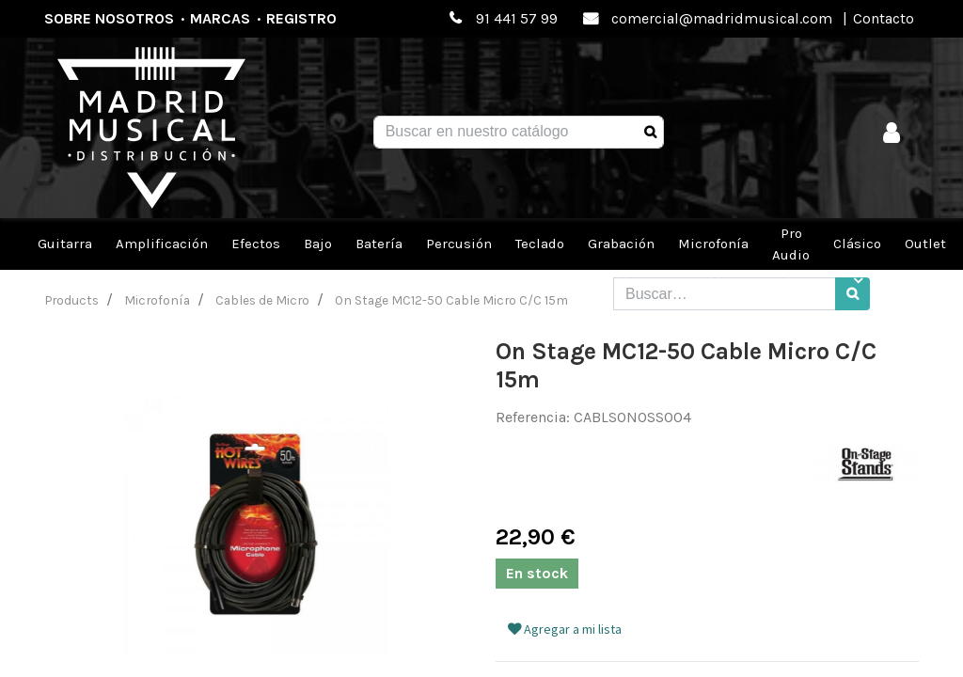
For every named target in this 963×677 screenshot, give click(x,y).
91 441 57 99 (517, 18)
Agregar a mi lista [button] (565, 629)
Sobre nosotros (109, 18)
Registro (301, 18)
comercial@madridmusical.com (721, 18)
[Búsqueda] (650, 133)
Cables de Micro (262, 299)
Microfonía (157, 299)
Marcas (220, 18)
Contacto (883, 18)
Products (72, 299)
